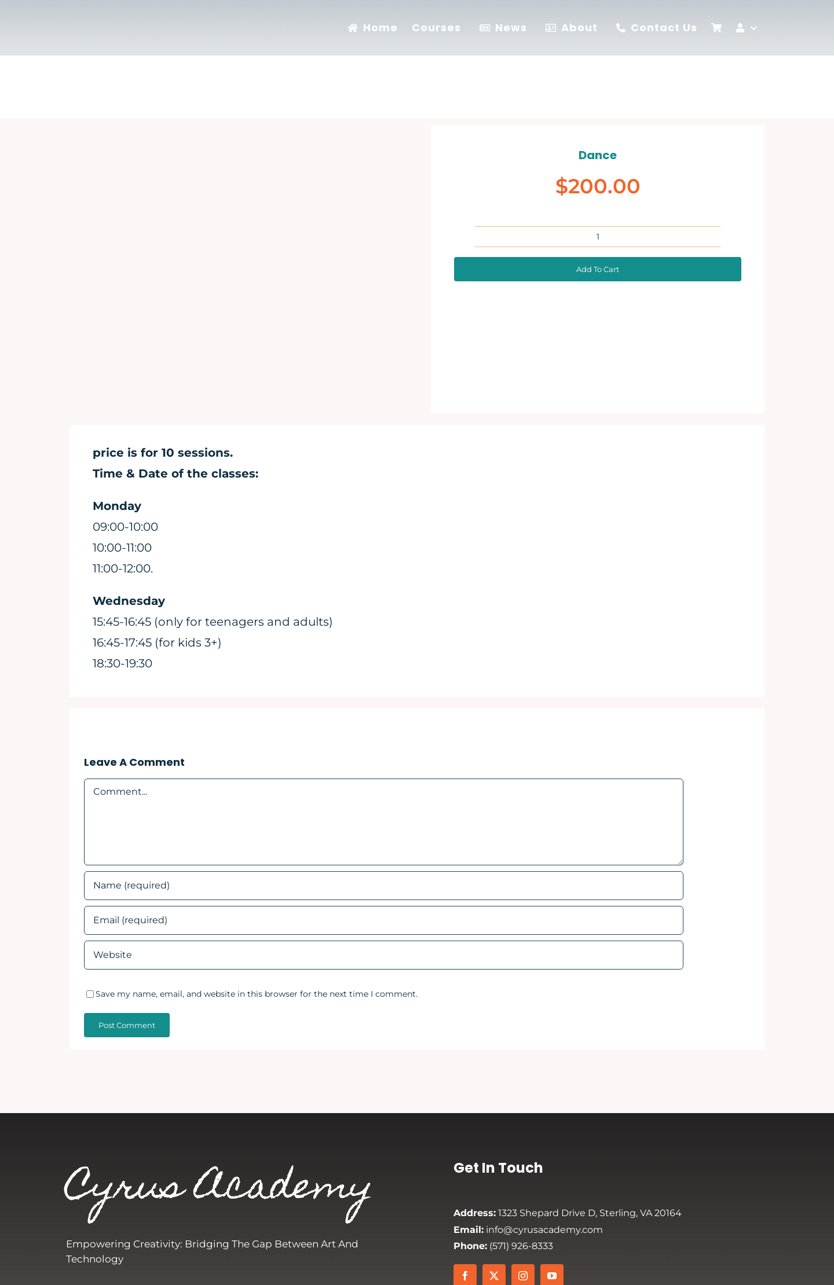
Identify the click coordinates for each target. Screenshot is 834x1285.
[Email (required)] (383, 920)
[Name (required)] (383, 885)
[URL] (383, 955)
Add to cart (597, 269)
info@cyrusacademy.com (528, 1229)
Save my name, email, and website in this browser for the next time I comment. (257, 994)
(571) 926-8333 (503, 1245)
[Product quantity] (597, 236)
